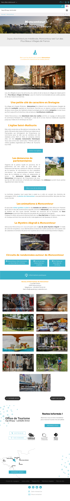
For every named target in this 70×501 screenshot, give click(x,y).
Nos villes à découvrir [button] (8, 2)
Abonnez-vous (52, 425)
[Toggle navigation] (67, 10)
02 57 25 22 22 (17, 433)
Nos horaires (17, 438)
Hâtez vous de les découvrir (35, 188)
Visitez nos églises (35, 151)
